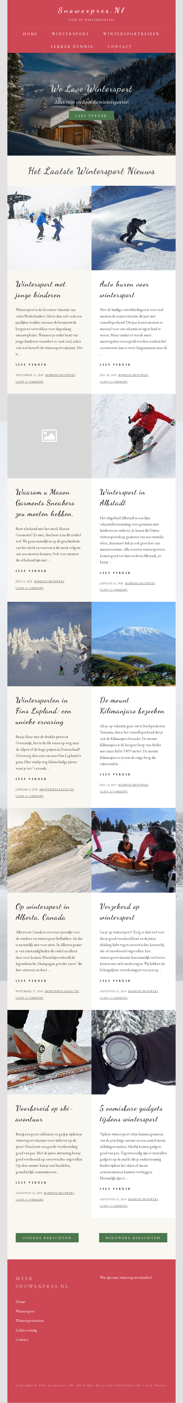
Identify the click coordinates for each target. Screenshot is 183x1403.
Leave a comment (30, 381)
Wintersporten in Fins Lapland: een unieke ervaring (44, 710)
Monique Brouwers (60, 375)
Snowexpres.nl (91, 10)
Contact (120, 46)
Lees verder (95, 116)
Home (30, 34)
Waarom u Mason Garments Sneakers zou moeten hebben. (45, 502)
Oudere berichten (47, 1237)
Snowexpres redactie (56, 789)
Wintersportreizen (131, 34)
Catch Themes (154, 1385)
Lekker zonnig (72, 46)
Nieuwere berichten (133, 1237)
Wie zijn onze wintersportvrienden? (126, 1277)
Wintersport (70, 34)
